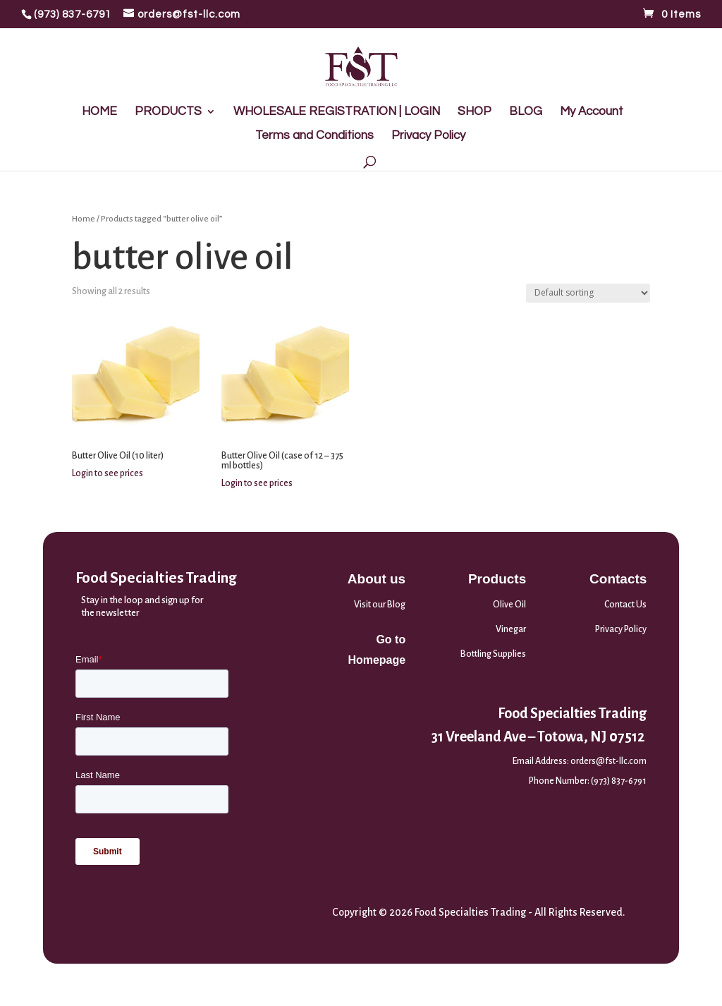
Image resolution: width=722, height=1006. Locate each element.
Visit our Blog (379, 605)
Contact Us (625, 605)
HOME (99, 112)
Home (83, 219)
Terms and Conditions (314, 136)
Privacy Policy (428, 136)
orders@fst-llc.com (608, 761)
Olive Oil (509, 605)
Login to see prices (107, 473)
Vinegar (511, 629)
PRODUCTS (168, 112)
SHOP (474, 112)
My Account (591, 112)
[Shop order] (588, 293)
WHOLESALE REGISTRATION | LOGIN (336, 112)
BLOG (525, 112)
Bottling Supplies (493, 654)
